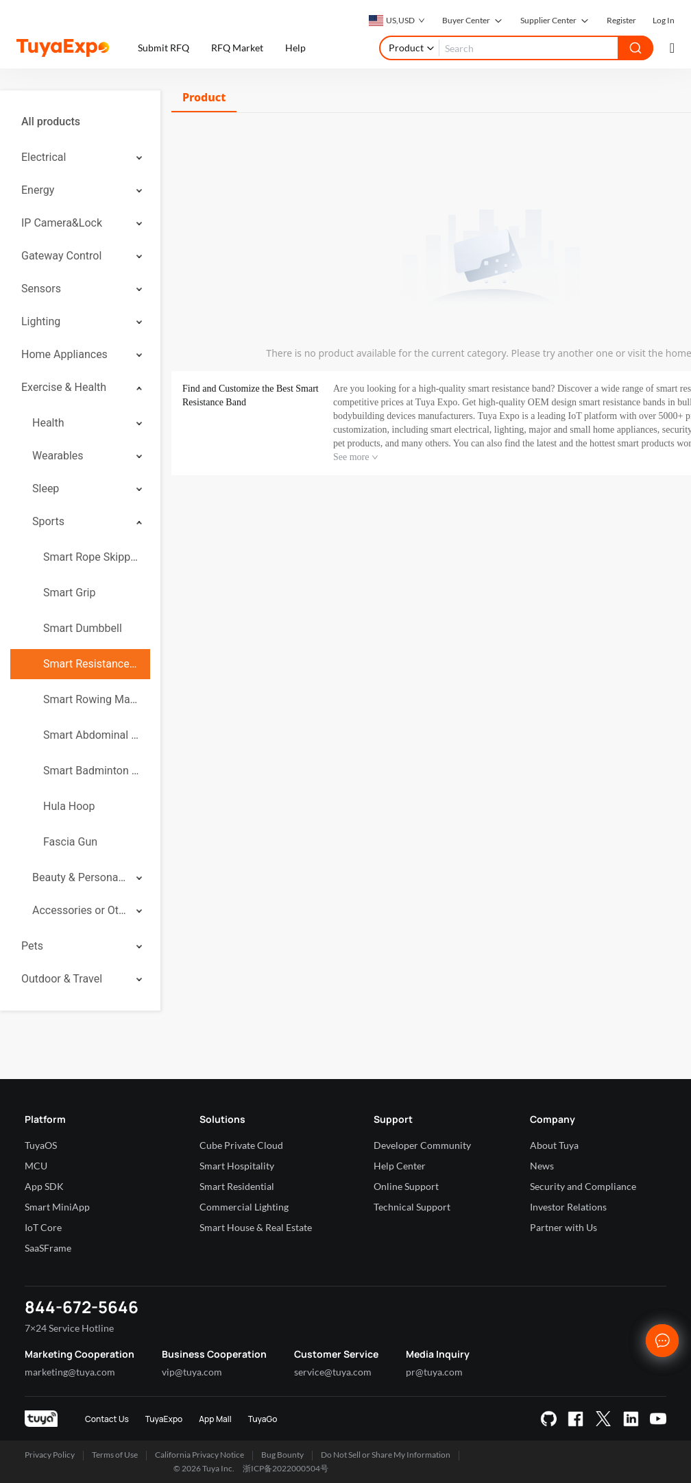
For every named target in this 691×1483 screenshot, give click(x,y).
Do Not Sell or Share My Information (385, 1454)
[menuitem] (80, 122)
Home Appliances (64, 354)
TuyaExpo (164, 1419)
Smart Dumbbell (82, 628)
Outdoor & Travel (61, 978)
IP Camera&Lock (61, 222)
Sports (48, 521)
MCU (36, 1165)
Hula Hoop (69, 806)
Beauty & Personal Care (79, 877)
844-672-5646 (81, 1306)
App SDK (44, 1186)
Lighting (40, 321)
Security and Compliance (583, 1186)
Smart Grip (69, 592)
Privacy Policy (50, 1454)
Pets (32, 945)
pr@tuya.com (434, 1372)
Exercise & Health (63, 387)
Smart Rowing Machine (91, 699)
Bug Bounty (282, 1454)
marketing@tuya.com (70, 1372)
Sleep (45, 488)
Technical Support (412, 1207)
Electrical (43, 157)
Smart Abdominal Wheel (91, 735)
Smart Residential (236, 1186)
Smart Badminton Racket (91, 770)
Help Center (400, 1165)
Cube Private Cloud (241, 1145)
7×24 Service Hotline (69, 1328)
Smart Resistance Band (91, 663)
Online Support (406, 1186)
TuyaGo (263, 1419)
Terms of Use (115, 1454)
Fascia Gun (70, 841)
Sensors (41, 288)
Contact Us (107, 1419)
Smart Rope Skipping (91, 556)
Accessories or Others (79, 910)
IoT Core (43, 1227)
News (542, 1165)
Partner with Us (563, 1227)
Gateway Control (61, 255)
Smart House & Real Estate (255, 1227)
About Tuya (554, 1145)
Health (48, 422)
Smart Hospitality (236, 1165)
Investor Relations (568, 1207)
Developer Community (422, 1145)
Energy (37, 190)
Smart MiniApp (57, 1207)
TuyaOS (41, 1145)
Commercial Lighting (244, 1207)
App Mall (215, 1419)
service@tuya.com (333, 1372)
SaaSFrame (48, 1248)
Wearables (58, 455)
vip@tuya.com (192, 1372)
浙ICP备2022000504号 (285, 1468)
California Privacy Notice (199, 1454)
